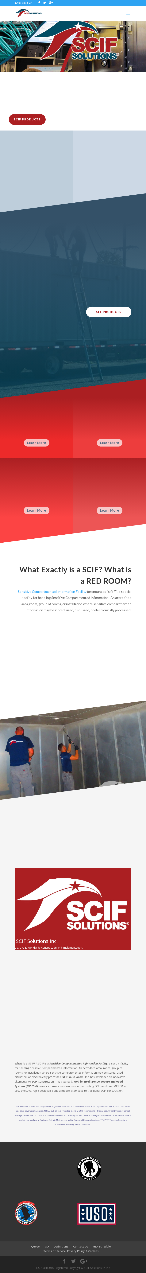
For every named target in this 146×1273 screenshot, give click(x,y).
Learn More (36, 443)
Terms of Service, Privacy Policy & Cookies (70, 1251)
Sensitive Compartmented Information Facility (52, 591)
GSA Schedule (102, 1246)
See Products (108, 312)
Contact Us (80, 1246)
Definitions (61, 1246)
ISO (46, 1246)
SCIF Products (27, 119)
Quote (35, 1246)
